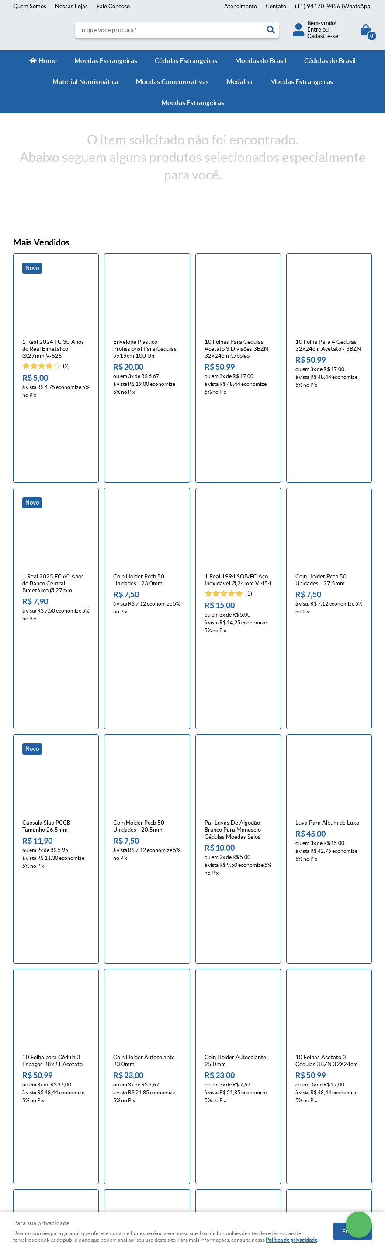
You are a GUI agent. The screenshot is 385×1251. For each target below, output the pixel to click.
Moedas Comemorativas (172, 81)
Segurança (119, 1114)
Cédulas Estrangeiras (186, 60)
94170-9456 (333, 6)
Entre (314, 29)
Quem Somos (29, 6)
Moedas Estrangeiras (105, 60)
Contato (276, 6)
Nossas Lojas (71, 6)
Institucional (32, 1065)
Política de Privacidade (134, 1096)
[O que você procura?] (271, 30)
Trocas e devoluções (131, 1088)
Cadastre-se (322, 36)
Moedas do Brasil (261, 60)
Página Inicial (29, 1079)
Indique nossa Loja (36, 1123)
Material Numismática (85, 81)
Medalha (239, 81)
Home (48, 60)
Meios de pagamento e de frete (145, 1079)
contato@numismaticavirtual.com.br (244, 1123)
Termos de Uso (124, 1105)
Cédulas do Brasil (330, 60)
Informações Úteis (134, 1065)
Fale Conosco (113, 6)
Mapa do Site (29, 1096)
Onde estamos (31, 1114)
